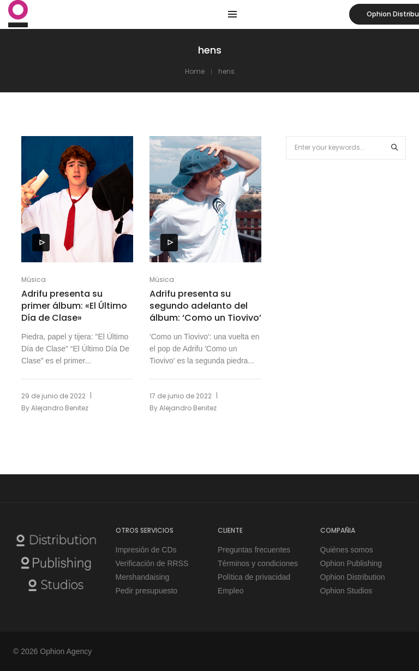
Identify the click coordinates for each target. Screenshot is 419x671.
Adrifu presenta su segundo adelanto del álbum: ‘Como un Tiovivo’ (205, 306)
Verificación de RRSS (152, 563)
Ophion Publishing (351, 563)
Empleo (230, 590)
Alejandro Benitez (59, 408)
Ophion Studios (346, 590)
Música (33, 279)
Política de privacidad (254, 577)
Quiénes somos (346, 549)
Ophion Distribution (352, 577)
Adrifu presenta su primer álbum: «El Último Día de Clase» (74, 306)
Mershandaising (143, 577)
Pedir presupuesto (147, 590)
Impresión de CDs (146, 549)
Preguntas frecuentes (254, 549)
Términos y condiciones (258, 563)
